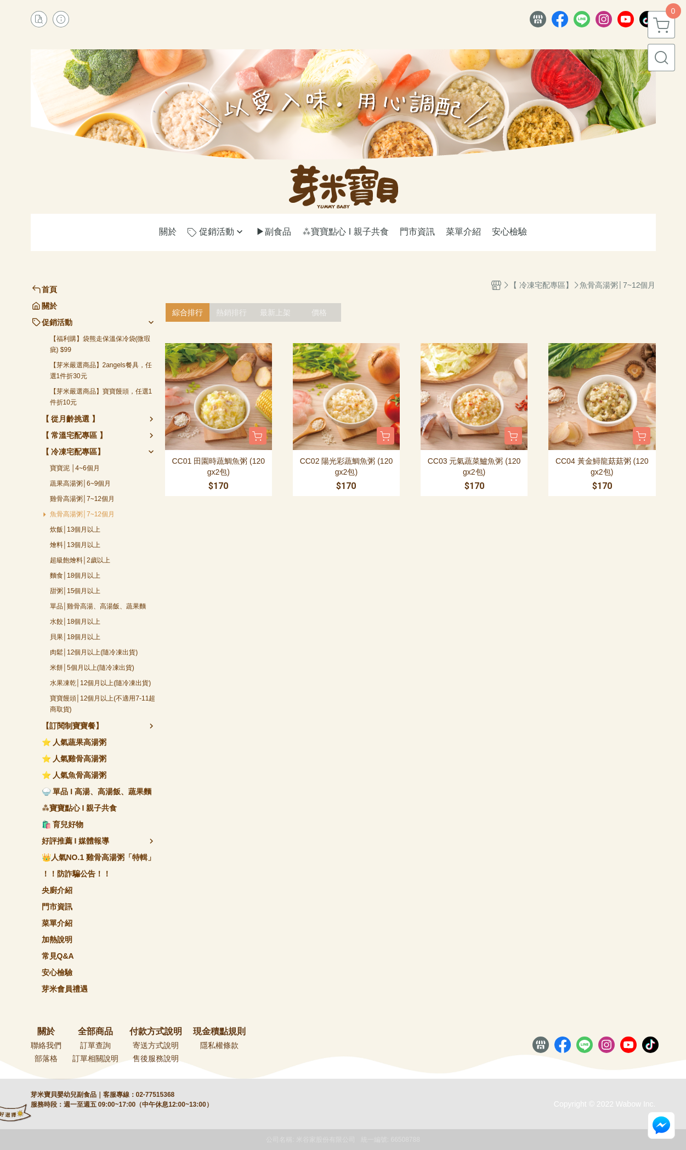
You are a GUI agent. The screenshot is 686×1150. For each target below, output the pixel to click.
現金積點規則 (219, 1031)
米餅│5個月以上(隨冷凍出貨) (92, 667)
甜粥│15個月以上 (75, 591)
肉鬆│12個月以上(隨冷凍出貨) (94, 652)
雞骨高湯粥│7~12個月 (82, 499)
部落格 (46, 1058)
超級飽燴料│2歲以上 (80, 560)
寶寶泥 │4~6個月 (75, 468)
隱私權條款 (219, 1045)
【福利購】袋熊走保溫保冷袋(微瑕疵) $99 (100, 344)
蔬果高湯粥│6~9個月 (80, 483)
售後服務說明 (156, 1058)
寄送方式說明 (156, 1045)
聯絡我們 (46, 1045)
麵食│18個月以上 (75, 575)
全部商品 (95, 1031)
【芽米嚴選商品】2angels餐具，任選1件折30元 (101, 370)
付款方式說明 (155, 1031)
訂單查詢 (95, 1045)
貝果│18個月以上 (75, 637)
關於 (46, 1031)
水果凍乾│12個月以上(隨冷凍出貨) (100, 683)
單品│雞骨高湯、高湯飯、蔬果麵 (98, 606)
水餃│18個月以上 (75, 621)
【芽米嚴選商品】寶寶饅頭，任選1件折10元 (101, 397)
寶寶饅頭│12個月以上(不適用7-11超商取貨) (103, 703)
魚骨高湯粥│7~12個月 (82, 514)
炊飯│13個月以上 (75, 529)
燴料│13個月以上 (75, 545)
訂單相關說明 (95, 1058)
